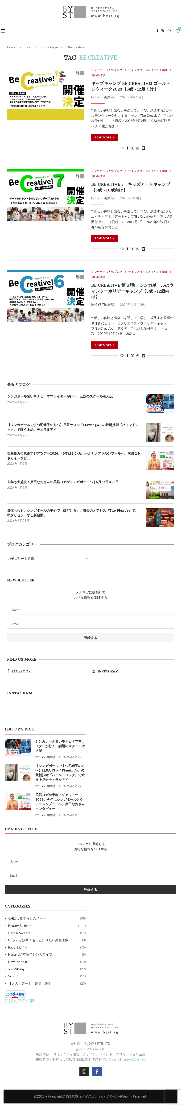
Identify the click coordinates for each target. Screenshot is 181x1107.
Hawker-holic (47, 961)
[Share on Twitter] (132, 148)
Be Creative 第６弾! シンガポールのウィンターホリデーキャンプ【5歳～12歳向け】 (132, 290)
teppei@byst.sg (133, 1059)
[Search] (170, 31)
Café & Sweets (47, 933)
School (47, 976)
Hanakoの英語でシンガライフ (47, 954)
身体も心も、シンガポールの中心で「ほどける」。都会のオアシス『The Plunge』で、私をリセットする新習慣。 (72, 512)
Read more (104, 137)
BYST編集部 (104, 97)
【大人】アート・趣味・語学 (47, 983)
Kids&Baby (47, 969)
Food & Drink (47, 947)
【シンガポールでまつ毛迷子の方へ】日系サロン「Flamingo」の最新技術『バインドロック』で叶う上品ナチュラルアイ (73, 427)
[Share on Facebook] (127, 148)
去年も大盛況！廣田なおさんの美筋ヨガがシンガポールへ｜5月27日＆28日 (63, 482)
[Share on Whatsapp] (137, 148)
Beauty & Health (47, 925)
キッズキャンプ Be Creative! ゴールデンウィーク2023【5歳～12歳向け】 (130, 86)
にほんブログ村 (19, 1000)
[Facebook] (158, 31)
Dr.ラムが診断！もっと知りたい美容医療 (47, 940)
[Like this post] (121, 148)
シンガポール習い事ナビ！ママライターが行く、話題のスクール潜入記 (60, 396)
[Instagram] (163, 31)
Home (11, 47)
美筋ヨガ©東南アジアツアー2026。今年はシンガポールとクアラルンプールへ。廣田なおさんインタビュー (74, 455)
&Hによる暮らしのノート (47, 918)
